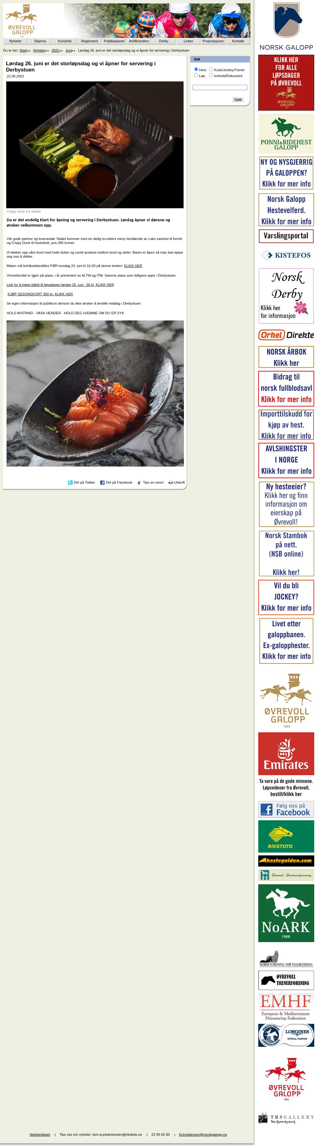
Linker (188, 41)
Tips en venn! (153, 482)
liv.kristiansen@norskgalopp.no (203, 1134)
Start (23, 50)
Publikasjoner (114, 41)
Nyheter (15, 41)
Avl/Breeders (139, 41)
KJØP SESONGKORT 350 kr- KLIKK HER (40, 294)
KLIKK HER (133, 266)
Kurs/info (65, 41)
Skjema (40, 41)
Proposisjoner (213, 41)
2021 (55, 50)
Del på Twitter (84, 482)
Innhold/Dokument (228, 76)
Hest (202, 70)
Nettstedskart (40, 1134)
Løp (202, 76)
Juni (69, 50)
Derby (163, 41)
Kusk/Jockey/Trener (229, 70)
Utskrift (179, 482)
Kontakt (238, 41)
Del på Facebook (119, 482)
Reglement (89, 41)
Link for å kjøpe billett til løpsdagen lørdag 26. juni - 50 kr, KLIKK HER (60, 285)
